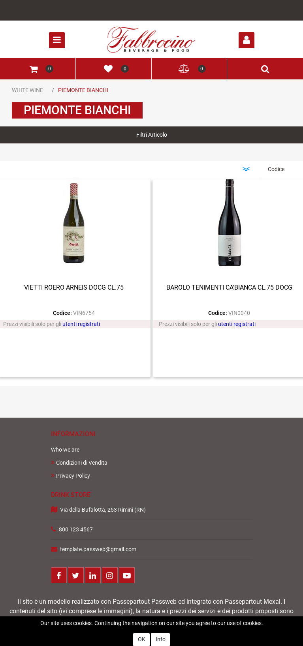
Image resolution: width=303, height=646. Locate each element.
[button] (246, 40)
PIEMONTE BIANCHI (83, 90)
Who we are (65, 449)
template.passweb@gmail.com (98, 549)
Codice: (62, 313)
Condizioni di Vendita (79, 462)
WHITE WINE (27, 90)
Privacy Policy (70, 475)
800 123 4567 (76, 529)
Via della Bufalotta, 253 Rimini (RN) (103, 510)
